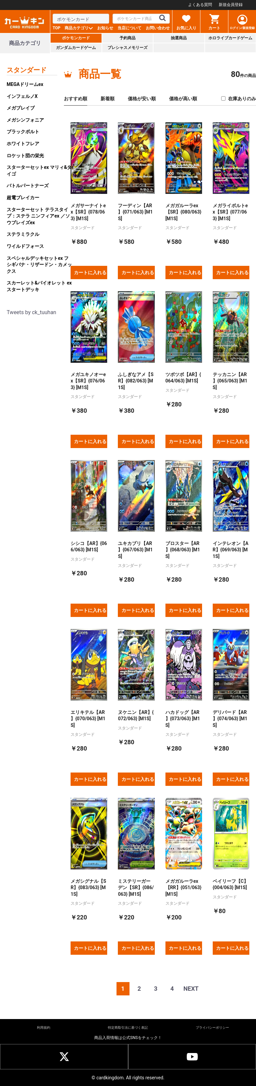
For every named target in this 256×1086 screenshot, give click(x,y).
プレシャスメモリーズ (127, 47)
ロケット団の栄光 (25, 155)
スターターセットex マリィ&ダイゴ (39, 171)
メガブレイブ (21, 108)
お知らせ (105, 28)
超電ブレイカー (23, 197)
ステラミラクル (23, 234)
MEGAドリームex (25, 84)
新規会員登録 (231, 4)
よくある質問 (200, 4)
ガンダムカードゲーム (76, 47)
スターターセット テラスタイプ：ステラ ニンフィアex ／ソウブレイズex (38, 216)
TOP (56, 28)
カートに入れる (90, 272)
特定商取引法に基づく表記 (128, 1027)
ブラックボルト (23, 131)
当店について (129, 28)
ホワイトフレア (23, 143)
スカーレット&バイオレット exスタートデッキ (39, 286)
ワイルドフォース (25, 246)
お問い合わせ (158, 28)
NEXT (190, 988)
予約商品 (127, 38)
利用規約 (43, 1027)
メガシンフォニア (25, 120)
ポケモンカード (76, 38)
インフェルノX (22, 96)
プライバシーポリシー (212, 1027)
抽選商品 (179, 38)
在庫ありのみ (238, 98)
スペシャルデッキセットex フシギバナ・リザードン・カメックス (39, 265)
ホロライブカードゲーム (230, 38)
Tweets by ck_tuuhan (31, 312)
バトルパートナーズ (28, 185)
